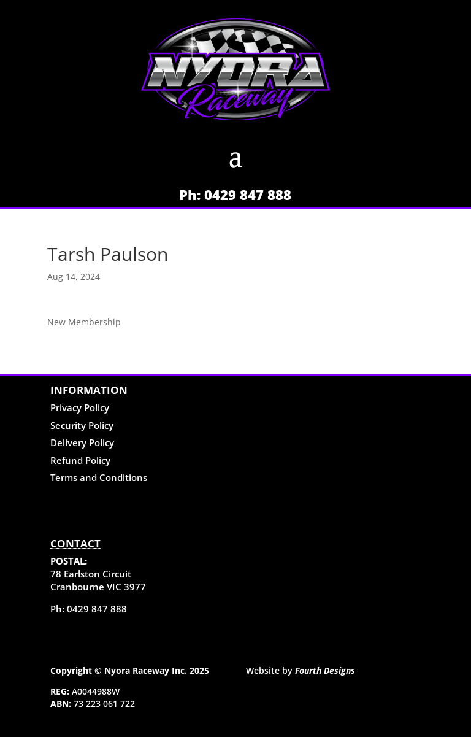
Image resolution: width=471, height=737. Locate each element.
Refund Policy (80, 460)
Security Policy (81, 425)
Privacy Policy (79, 407)
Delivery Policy (82, 442)
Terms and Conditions (98, 477)
